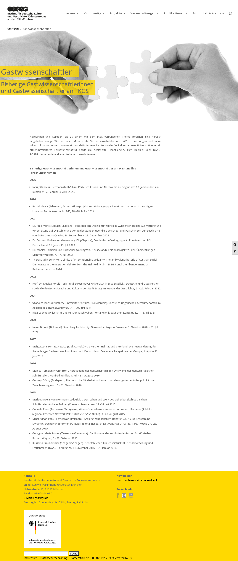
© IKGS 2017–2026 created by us (112, 558)
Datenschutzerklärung (53, 558)
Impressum (30, 558)
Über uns (68, 13)
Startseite (13, 29)
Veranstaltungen (143, 13)
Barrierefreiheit (79, 558)
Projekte (116, 13)
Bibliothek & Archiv (207, 13)
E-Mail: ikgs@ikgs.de (36, 498)
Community (92, 13)
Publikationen (174, 13)
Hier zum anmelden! (137, 480)
